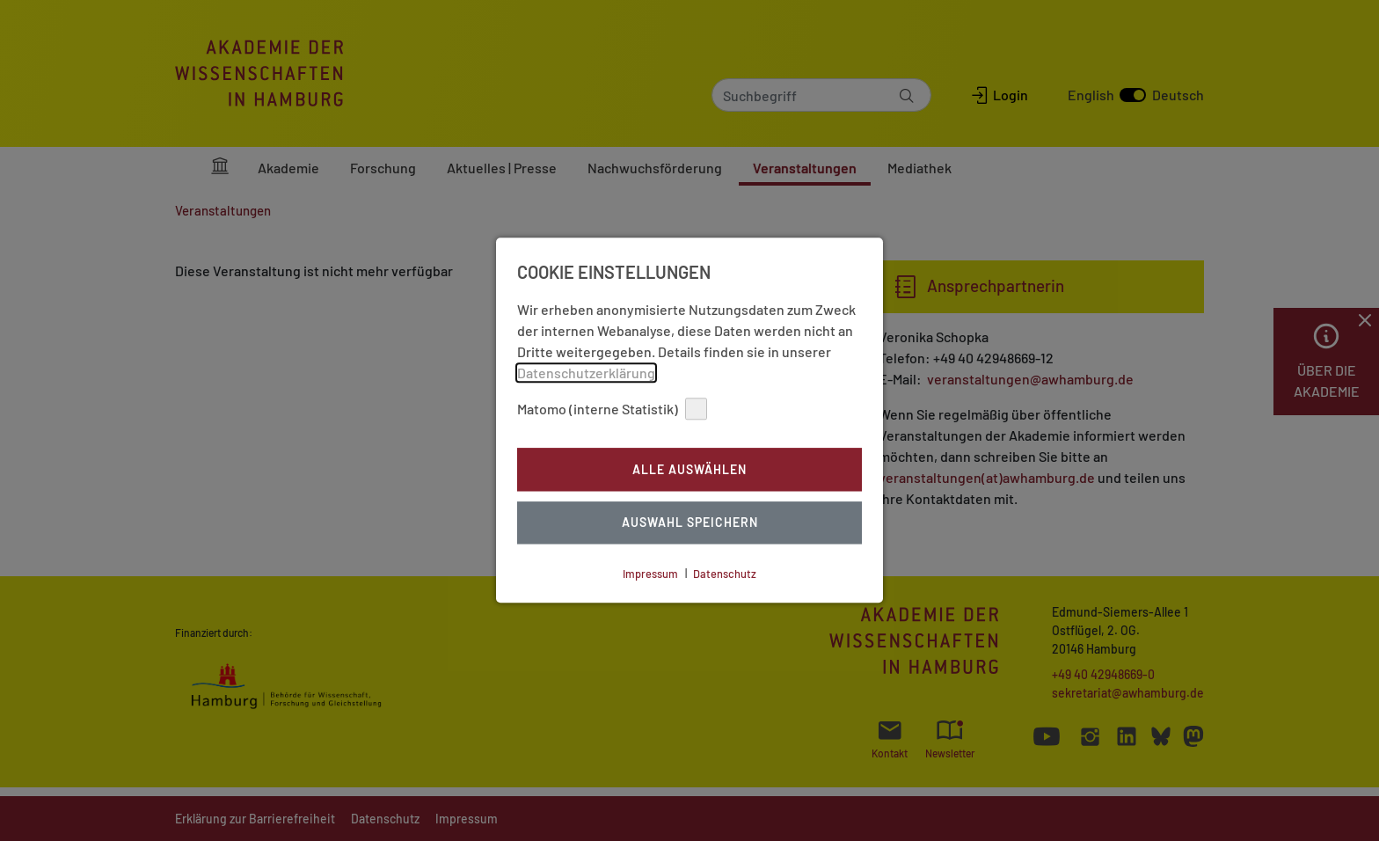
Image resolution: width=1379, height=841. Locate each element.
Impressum (650, 574)
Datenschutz (724, 574)
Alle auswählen (689, 469)
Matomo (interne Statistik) (612, 409)
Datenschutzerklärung (586, 372)
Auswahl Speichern (690, 523)
